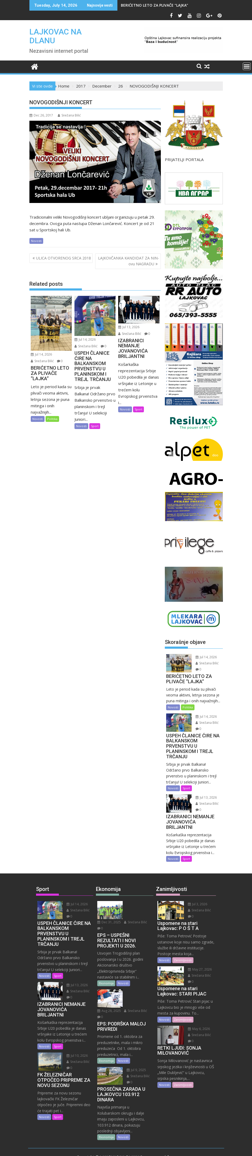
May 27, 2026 (198, 969)
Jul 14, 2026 (41, 354)
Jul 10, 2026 (75, 1055)
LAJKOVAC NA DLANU (55, 36)
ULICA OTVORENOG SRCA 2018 (63, 258)
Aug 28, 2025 (136, 980)
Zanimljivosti (183, 960)
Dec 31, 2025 (136, 904)
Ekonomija (106, 971)
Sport (95, 426)
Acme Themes (178, 1147)
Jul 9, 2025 (134, 1046)
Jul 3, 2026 (195, 904)
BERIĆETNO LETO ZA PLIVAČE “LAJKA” (154, 5)
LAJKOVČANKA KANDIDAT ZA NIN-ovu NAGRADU (128, 261)
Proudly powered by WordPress (90, 1147)
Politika (52, 419)
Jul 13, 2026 (128, 327)
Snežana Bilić (69, 115)
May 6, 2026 (197, 1029)
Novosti (36, 241)
